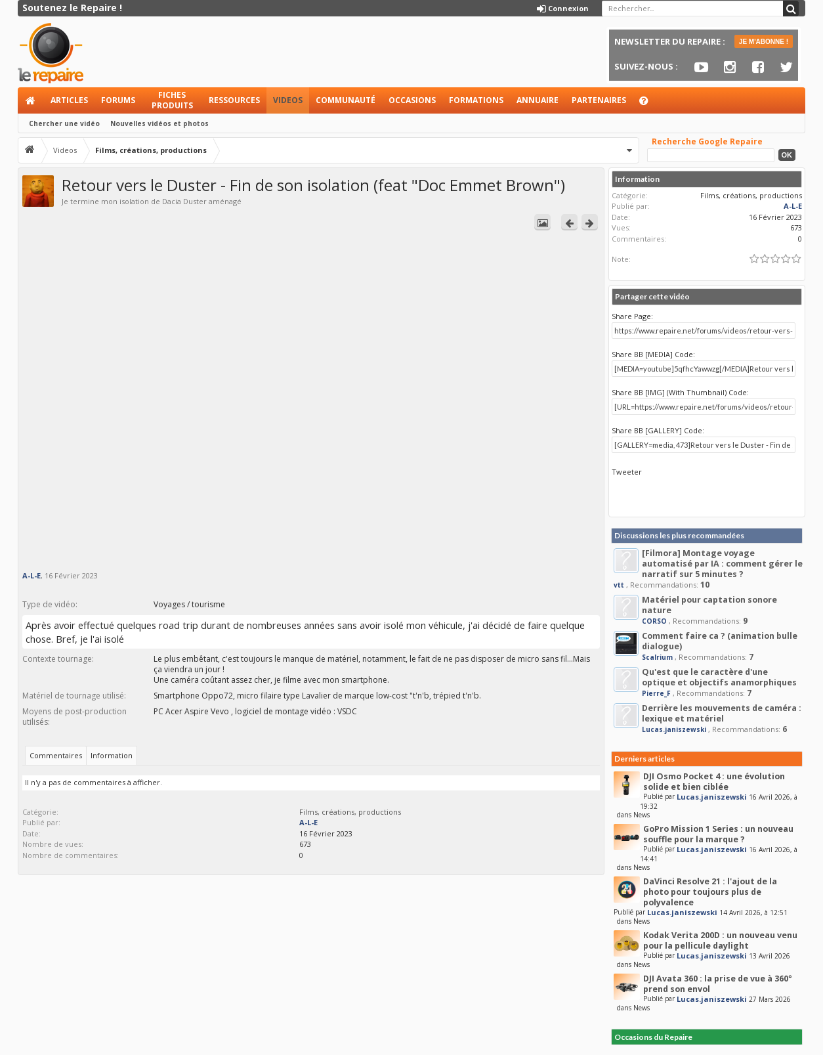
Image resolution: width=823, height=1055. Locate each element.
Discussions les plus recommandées (679, 535)
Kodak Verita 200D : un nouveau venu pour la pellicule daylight (720, 940)
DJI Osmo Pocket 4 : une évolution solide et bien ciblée (714, 781)
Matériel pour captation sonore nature (709, 605)
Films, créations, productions (350, 812)
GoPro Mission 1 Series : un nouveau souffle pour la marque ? (718, 834)
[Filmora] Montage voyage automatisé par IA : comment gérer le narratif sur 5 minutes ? (722, 564)
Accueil (31, 100)
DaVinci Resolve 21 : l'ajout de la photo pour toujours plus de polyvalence (710, 892)
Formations (476, 100)
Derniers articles (644, 759)
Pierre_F (656, 693)
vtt (619, 585)
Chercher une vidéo (64, 123)
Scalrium (657, 657)
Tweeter (627, 472)
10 (704, 584)
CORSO (654, 621)
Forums (118, 100)
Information (112, 755)
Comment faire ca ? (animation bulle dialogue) (719, 641)
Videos (288, 100)
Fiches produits (172, 100)
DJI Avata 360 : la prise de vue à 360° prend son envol (717, 984)
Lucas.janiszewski (674, 729)
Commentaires (56, 755)
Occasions (412, 100)
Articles (69, 100)
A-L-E (31, 575)
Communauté (345, 100)
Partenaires (599, 100)
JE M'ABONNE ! (763, 41)
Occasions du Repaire (653, 1037)
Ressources (234, 100)
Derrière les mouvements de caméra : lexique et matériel (721, 713)
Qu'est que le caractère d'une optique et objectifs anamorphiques (719, 677)
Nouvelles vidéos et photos (159, 123)
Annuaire (538, 100)
